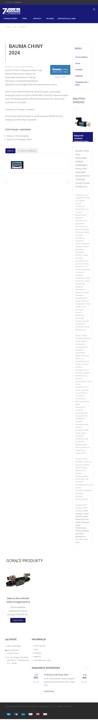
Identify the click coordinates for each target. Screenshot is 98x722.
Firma (24, 18)
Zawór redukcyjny (82, 525)
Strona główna (10, 18)
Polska (18, 2)
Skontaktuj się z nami (66, 18)
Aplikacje (50, 18)
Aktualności (23, 27)
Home (8, 27)
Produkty (37, 18)
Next (88, 670)
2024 (36, 685)
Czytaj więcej (49, 694)
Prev (84, 670)
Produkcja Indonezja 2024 (56, 677)
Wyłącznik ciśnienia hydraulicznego (81, 138)
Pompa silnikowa (82, 533)
